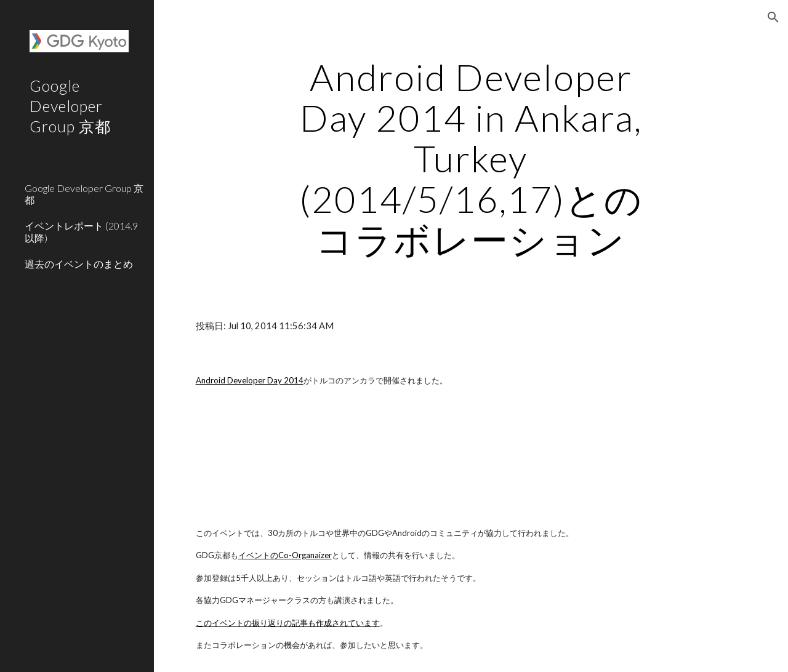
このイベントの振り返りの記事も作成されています (288, 623)
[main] (470, 158)
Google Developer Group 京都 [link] (84, 194)
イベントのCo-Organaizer (285, 555)
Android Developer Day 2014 (250, 380)
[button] (773, 17)
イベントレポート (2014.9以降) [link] (81, 231)
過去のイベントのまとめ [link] (79, 264)
